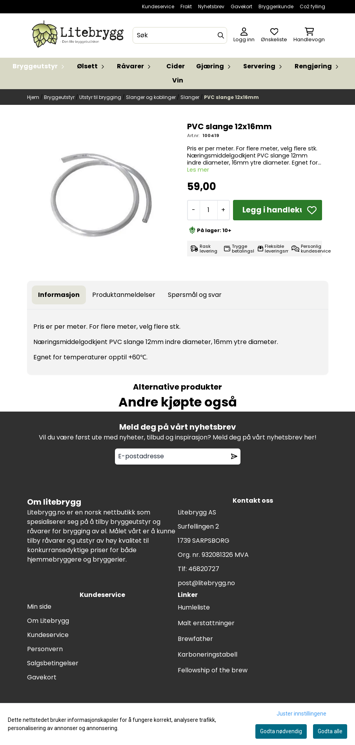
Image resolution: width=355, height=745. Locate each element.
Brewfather (195, 638)
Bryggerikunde (276, 6)
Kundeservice (158, 6)
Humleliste (194, 607)
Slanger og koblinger (151, 97)
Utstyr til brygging (100, 97)
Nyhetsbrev (211, 6)
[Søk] (180, 35)
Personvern (45, 648)
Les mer (198, 169)
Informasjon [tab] (59, 294)
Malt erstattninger (206, 623)
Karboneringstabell (207, 654)
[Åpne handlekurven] (309, 35)
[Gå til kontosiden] (244, 35)
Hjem (33, 97)
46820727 (203, 568)
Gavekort (241, 6)
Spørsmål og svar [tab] (195, 294)
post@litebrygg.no (206, 583)
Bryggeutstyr (60, 97)
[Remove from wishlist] (234, 456)
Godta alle (330, 731)
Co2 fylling (312, 6)
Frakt (186, 6)
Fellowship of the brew (213, 670)
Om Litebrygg (48, 620)
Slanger (190, 97)
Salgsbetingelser (52, 663)
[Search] (221, 35)
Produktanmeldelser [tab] (123, 294)
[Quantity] (208, 210)
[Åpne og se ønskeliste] (274, 35)
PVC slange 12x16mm (231, 97)
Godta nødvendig (281, 731)
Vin (177, 80)
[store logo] (79, 35)
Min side (39, 606)
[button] (312, 210)
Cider (175, 66)
